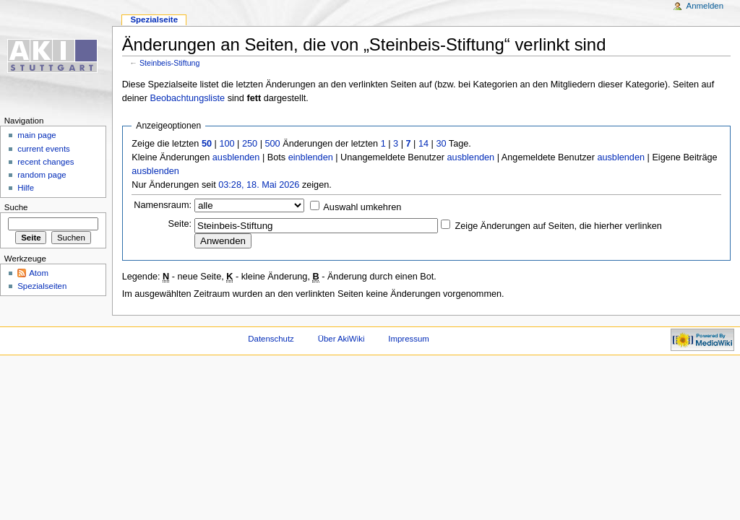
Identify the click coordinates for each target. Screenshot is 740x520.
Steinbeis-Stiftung (169, 62)
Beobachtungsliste (187, 98)
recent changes (45, 161)
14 (423, 144)
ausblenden (236, 157)
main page (36, 135)
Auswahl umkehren (362, 207)
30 (441, 144)
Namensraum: (163, 205)
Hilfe (25, 187)
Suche (16, 207)
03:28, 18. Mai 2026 (258, 185)
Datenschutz (271, 338)
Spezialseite (154, 19)
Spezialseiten (41, 286)
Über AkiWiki (341, 338)
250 (249, 144)
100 (226, 144)
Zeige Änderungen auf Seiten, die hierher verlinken (558, 226)
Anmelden (705, 5)
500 (272, 144)
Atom (38, 273)
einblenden (310, 157)
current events (43, 148)
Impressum (408, 338)
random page (41, 174)
